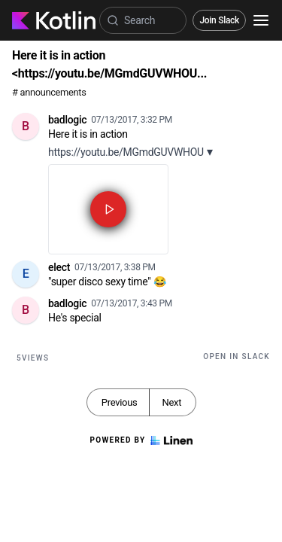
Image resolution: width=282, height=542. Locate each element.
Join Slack (219, 20)
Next (171, 402)
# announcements (49, 92)
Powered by (140, 440)
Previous (120, 402)
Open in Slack (236, 356)
